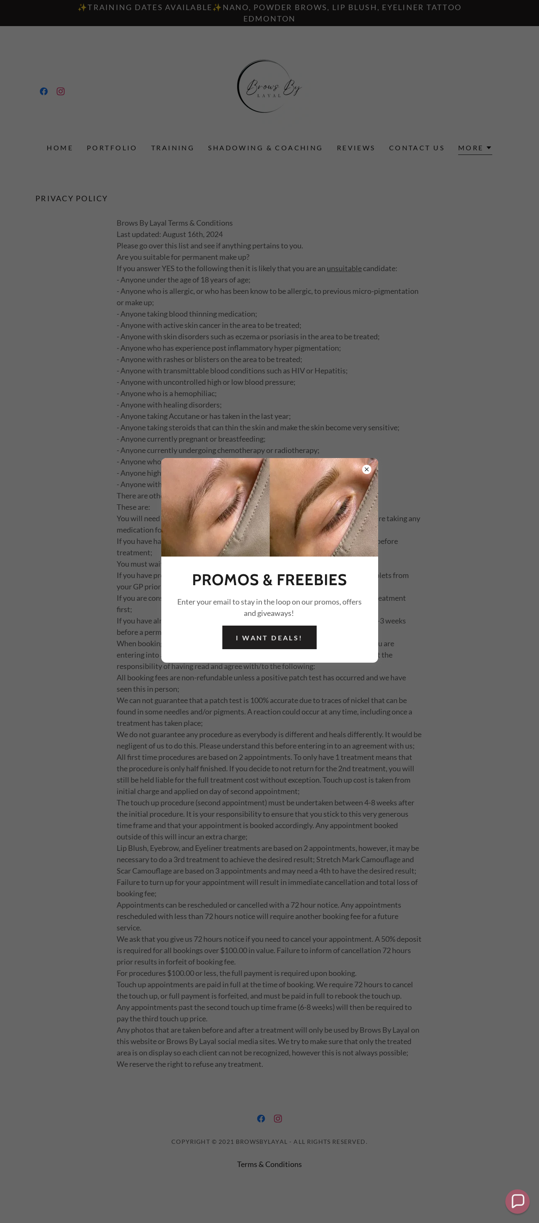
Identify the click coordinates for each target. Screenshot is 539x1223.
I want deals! (269, 638)
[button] (517, 1201)
